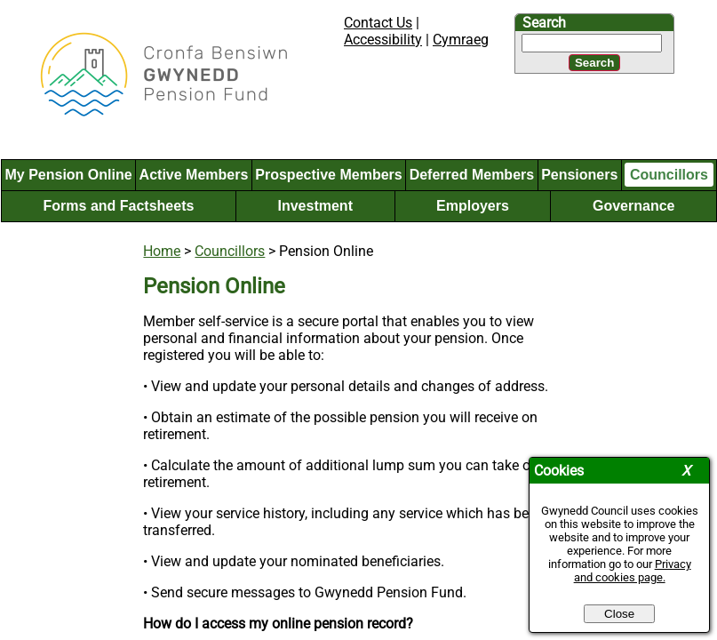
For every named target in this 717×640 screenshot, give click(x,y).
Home (161, 251)
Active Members (194, 174)
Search (544, 22)
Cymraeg (461, 39)
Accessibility (383, 39)
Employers (472, 205)
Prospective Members (328, 174)
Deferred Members (472, 174)
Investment (314, 205)
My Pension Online (67, 174)
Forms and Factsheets (119, 205)
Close (619, 613)
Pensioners (579, 174)
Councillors (669, 174)
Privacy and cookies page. (632, 570)
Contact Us (378, 22)
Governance (633, 205)
